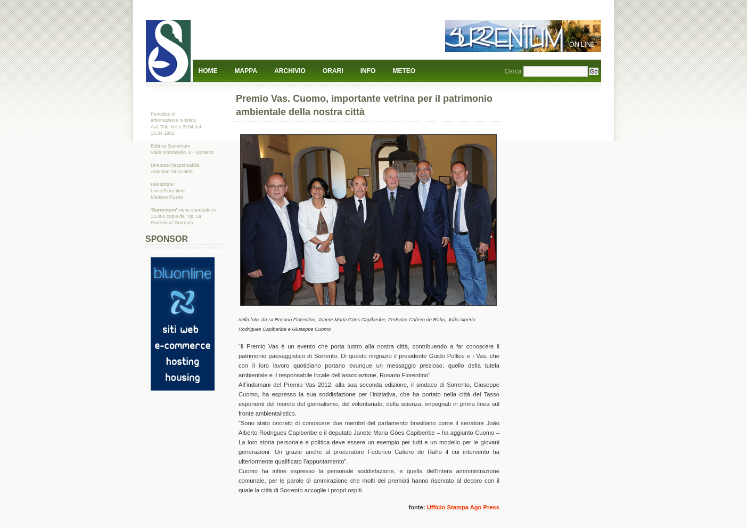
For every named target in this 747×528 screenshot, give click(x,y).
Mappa (246, 71)
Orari (333, 71)
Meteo (404, 71)
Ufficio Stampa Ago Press (463, 507)
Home (208, 71)
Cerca (512, 71)
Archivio (290, 71)
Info (368, 71)
